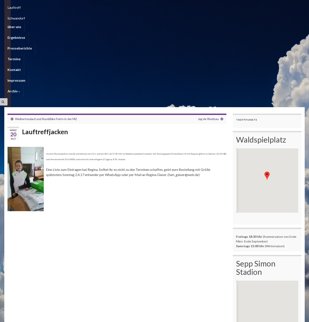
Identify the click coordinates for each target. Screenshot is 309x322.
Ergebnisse (36, 16)
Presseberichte (64, 16)
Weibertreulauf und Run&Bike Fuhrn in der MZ (46, 33)
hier (246, 292)
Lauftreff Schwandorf (49, 5)
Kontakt (109, 16)
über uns (14, 16)
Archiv (153, 16)
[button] (267, 90)
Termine (89, 16)
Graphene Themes (42, 316)
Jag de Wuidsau (208, 33)
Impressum (132, 16)
